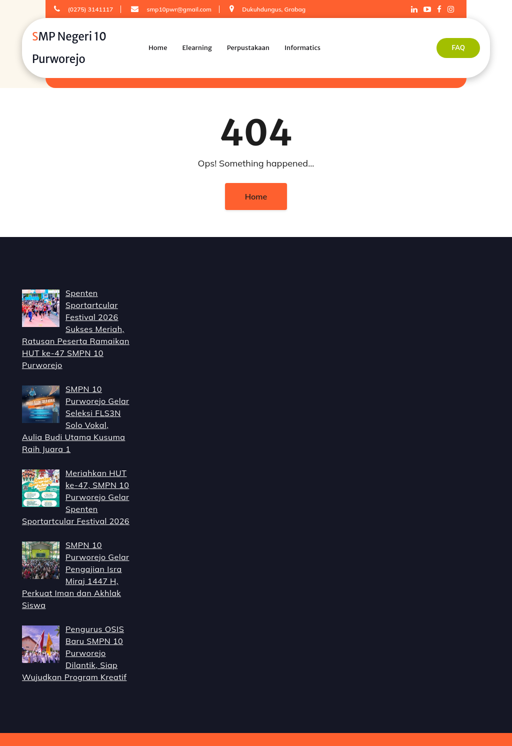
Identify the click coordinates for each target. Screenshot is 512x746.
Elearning (197, 48)
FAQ (458, 48)
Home (157, 48)
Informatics (302, 48)
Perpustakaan (248, 48)
